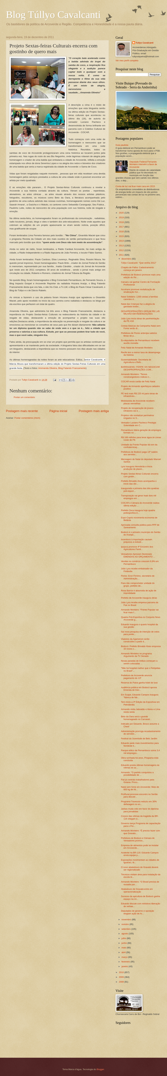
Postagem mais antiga (94, 411)
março (124, 957)
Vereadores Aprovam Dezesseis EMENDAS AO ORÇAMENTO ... (138, 555)
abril (123, 952)
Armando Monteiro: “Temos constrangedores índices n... (136, 375)
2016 (121, 231)
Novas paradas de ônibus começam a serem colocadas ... (139, 662)
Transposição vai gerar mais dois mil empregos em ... (138, 496)
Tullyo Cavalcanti (145, 42)
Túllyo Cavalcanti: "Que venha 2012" (138, 263)
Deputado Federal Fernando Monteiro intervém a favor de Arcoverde (143, 164)
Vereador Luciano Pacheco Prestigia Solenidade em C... (138, 423)
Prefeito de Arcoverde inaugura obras (139, 598)
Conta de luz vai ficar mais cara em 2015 (135, 186)
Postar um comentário (24, 397)
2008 (121, 982)
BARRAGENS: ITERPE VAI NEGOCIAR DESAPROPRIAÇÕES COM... (140, 368)
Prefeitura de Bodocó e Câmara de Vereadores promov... (138, 839)
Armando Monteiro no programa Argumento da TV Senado (136, 654)
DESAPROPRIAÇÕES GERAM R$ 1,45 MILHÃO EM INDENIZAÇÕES (140, 312)
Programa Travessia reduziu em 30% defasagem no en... (139, 802)
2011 (121, 255)
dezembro (126, 258)
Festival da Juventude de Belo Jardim (139, 738)
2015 (121, 236)
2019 (121, 217)
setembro (126, 929)
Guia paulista (122, 145)
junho (124, 943)
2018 (121, 222)
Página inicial (58, 411)
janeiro (125, 966)
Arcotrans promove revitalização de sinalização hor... (138, 290)
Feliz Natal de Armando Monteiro (137, 347)
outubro (125, 924)
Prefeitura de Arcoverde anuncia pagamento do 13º (136, 676)
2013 (121, 245)
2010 (121, 972)
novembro (126, 919)
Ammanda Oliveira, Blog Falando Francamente (62, 368)
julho (124, 938)
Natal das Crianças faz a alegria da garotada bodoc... (138, 305)
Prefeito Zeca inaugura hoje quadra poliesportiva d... (138, 511)
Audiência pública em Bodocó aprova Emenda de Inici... (139, 688)
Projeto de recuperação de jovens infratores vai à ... (137, 409)
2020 (121, 212)
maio (124, 947)
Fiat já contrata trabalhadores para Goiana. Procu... (137, 780)
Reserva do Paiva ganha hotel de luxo (139, 682)
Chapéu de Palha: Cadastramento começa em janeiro (137, 268)
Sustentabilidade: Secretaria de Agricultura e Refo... (136, 360)
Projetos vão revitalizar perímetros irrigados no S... (137, 416)
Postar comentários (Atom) (27, 418)
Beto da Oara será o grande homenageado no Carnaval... (136, 717)
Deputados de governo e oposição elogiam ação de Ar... (137, 912)
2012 (121, 250)
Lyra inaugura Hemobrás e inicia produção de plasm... (136, 467)
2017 (121, 226)
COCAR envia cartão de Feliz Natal (138, 381)
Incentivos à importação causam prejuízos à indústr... (136, 540)
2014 (121, 241)
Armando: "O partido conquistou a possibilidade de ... (137, 773)
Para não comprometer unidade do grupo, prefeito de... (138, 584)
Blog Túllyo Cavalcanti (53, 14)
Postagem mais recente (22, 411)
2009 (121, 977)
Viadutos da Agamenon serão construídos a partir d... (135, 640)
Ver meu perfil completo (127, 60)
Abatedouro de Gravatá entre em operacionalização (137, 890)
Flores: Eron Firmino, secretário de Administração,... (137, 577)
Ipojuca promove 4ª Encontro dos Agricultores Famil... (137, 548)
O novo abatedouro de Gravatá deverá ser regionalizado (139, 868)
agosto (125, 933)
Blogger (100, 1069)
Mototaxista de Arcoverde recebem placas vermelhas (138, 402)
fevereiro (126, 961)
